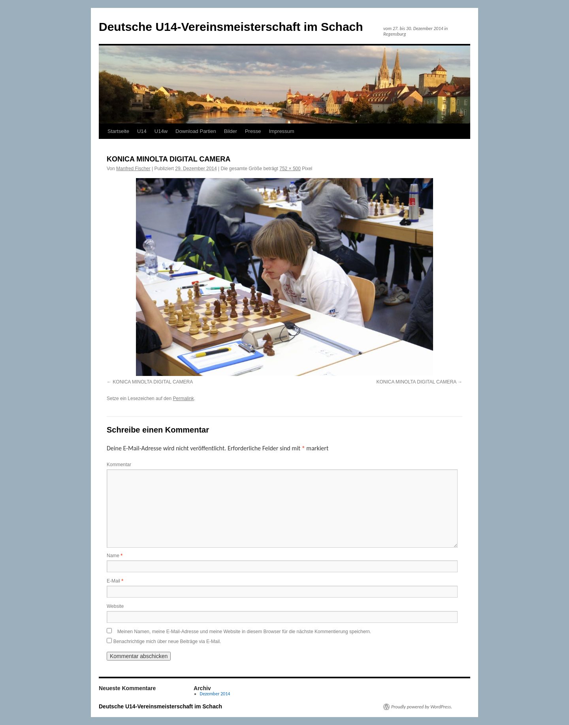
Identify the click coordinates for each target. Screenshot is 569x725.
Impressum (281, 131)
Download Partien (195, 131)
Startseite (118, 131)
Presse (253, 131)
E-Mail (115, 581)
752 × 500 (290, 168)
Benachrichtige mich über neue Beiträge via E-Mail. (167, 641)
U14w (161, 131)
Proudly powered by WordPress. (421, 707)
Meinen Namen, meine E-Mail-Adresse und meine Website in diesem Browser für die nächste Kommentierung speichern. (244, 631)
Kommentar (119, 464)
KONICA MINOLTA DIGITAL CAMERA (153, 382)
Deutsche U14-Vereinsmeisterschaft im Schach (231, 26)
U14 (142, 131)
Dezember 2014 (215, 694)
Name (114, 555)
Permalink (183, 398)
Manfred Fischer (133, 168)
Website (115, 606)
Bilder (230, 131)
